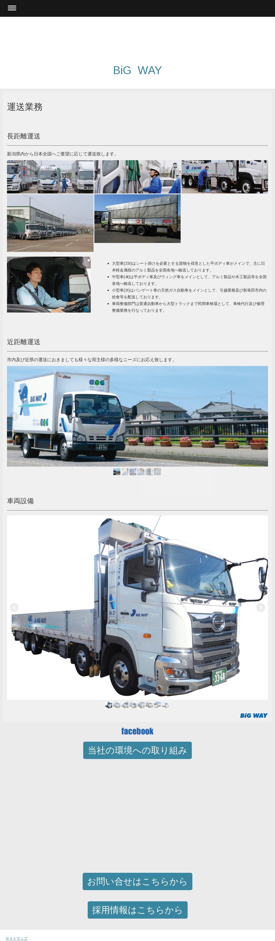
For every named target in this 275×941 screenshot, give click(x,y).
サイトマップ (16, 938)
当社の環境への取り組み (137, 750)
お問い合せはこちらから (137, 881)
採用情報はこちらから (137, 910)
